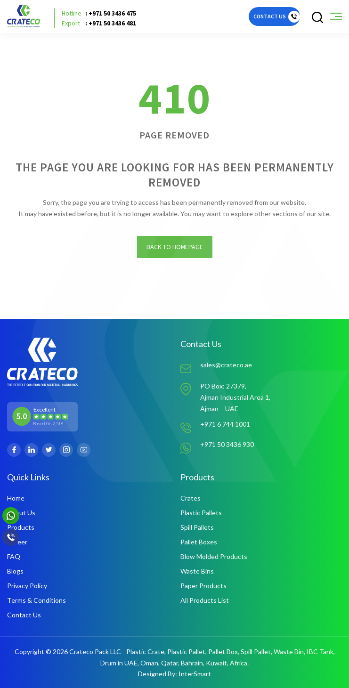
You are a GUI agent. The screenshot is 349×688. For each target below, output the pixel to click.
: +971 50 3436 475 (99, 13)
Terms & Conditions (36, 600)
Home (15, 498)
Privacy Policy (27, 586)
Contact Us (24, 615)
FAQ (13, 556)
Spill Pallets (197, 527)
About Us (21, 513)
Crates (190, 498)
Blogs (15, 571)
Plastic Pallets (201, 513)
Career (17, 542)
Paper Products (203, 586)
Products (20, 527)
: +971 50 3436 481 (99, 23)
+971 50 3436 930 (227, 445)
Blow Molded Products (213, 556)
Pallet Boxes (198, 542)
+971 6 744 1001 (225, 424)
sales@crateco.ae (226, 365)
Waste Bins (197, 571)
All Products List (204, 600)
